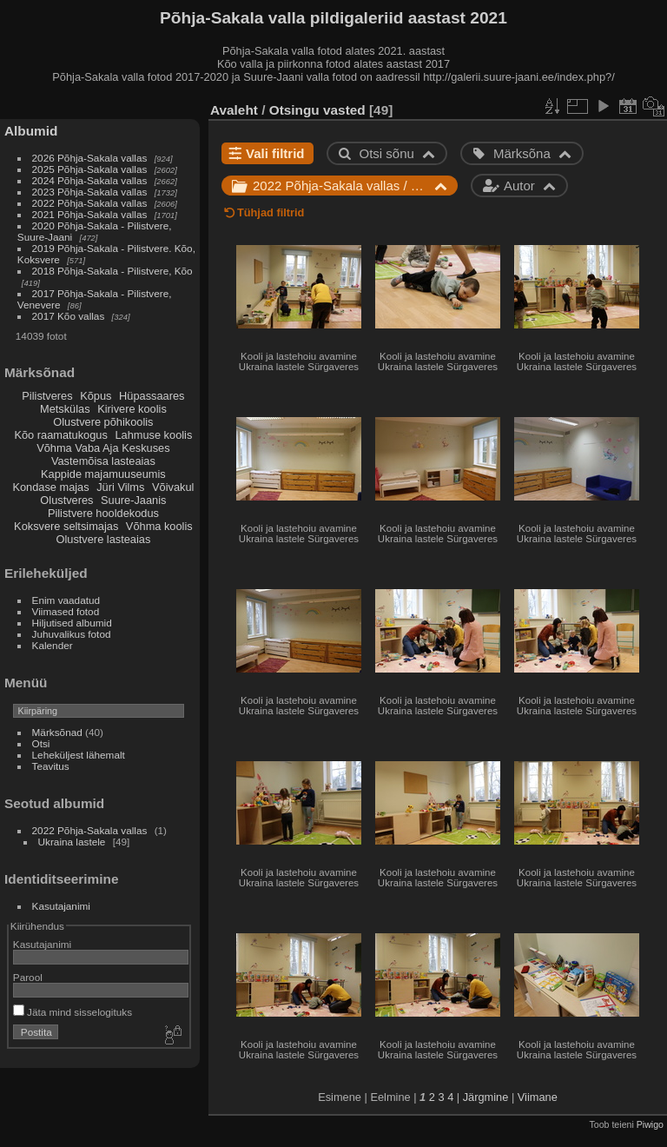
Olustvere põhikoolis (103, 421)
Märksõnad (57, 732)
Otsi (41, 743)
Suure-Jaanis (133, 500)
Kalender (52, 645)
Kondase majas (50, 487)
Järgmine (486, 1097)
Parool (28, 977)
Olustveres (66, 500)
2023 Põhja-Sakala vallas (90, 191)
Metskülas (65, 408)
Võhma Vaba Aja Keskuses (102, 447)
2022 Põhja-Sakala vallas (90, 203)
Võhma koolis (159, 526)
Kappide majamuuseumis (103, 474)
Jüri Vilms (120, 487)
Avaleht (234, 110)
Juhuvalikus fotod (71, 634)
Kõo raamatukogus (60, 434)
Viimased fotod (66, 611)
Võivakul (173, 487)
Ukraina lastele (73, 841)
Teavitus (50, 766)
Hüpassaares (151, 395)
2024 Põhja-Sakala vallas (90, 180)
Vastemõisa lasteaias (103, 460)
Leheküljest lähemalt (78, 754)
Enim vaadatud (66, 600)
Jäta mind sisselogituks (72, 1012)
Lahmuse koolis (153, 434)
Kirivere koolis (132, 408)
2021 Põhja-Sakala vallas (90, 214)
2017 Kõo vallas (68, 316)
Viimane (538, 1097)
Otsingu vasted (317, 110)
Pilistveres (47, 395)
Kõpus (95, 395)
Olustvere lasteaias (103, 539)
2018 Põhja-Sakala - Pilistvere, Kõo (112, 270)
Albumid (30, 130)
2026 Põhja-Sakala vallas (90, 157)
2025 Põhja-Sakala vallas (90, 169)
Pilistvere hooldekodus (103, 513)
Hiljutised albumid (72, 622)
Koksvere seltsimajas (66, 526)
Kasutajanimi (61, 906)
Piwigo (650, 1124)
